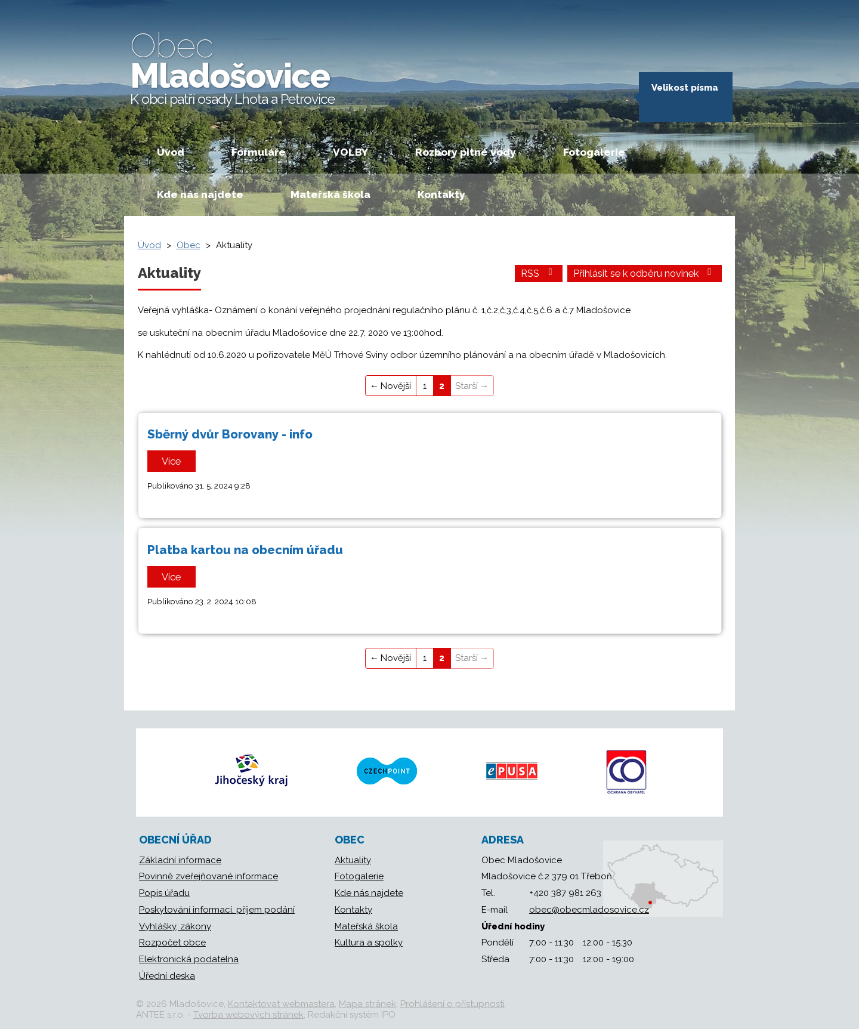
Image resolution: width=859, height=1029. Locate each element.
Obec (188, 245)
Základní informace (180, 860)
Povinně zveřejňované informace (208, 876)
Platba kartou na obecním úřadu (245, 550)
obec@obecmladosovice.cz (589, 909)
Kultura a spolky (369, 942)
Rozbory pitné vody (465, 152)
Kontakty (441, 194)
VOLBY (350, 152)
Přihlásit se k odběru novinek (644, 273)
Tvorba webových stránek (248, 1014)
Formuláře (258, 152)
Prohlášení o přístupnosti (452, 1004)
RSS (539, 273)
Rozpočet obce (172, 942)
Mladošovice (232, 66)
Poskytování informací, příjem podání (217, 909)
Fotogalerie (594, 152)
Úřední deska (167, 976)
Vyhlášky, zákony (175, 926)
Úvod (170, 152)
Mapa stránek (367, 1004)
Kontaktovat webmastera (281, 1004)
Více (171, 461)
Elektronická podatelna (189, 959)
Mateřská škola (330, 194)
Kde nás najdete (200, 194)
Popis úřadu (164, 893)
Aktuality (353, 860)
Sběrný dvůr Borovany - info (230, 434)
